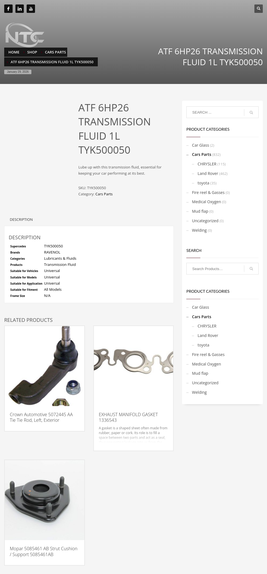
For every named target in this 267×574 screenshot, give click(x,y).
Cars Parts (104, 193)
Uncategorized (205, 220)
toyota (203, 183)
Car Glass (200, 145)
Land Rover (208, 173)
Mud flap (200, 211)
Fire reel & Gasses (208, 192)
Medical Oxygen (206, 201)
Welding (199, 230)
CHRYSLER (207, 164)
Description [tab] (21, 219)
